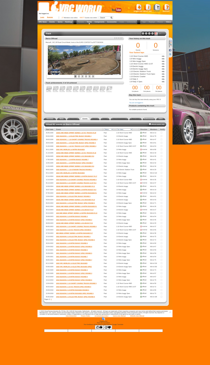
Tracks (89, 22)
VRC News (43, 22)
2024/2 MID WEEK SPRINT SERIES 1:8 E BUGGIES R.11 (75, 186)
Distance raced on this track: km (141, 34)
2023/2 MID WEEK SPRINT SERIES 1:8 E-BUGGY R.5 (74, 223)
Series (60, 22)
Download (138, 8)
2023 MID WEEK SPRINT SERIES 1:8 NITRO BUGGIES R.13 (76, 213)
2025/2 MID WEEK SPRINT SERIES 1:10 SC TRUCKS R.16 (76, 153)
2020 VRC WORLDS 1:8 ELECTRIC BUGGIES (71, 263)
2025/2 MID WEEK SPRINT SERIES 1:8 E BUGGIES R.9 (75, 156)
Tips (144, 22)
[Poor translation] (108, 327)
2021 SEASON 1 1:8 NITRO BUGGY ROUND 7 (72, 256)
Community (131, 22)
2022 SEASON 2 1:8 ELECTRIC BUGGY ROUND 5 (73, 236)
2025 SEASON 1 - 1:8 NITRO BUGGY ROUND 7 (72, 159)
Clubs (121, 22)
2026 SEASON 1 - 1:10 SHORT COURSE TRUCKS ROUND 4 (76, 139)
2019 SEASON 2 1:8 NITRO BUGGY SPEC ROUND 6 (74, 280)
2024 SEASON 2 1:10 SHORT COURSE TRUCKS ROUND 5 (76, 179)
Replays (152, 22)
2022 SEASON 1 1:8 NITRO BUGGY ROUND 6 (72, 243)
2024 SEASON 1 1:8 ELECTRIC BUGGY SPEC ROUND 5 (75, 203)
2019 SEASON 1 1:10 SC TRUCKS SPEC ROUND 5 (73, 287)
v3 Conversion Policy (101, 316)
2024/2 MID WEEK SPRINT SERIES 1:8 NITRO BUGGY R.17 (76, 176)
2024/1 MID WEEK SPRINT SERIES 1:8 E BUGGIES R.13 (75, 200)
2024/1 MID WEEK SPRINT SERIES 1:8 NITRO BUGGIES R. (76, 193)
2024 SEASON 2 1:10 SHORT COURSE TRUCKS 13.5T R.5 (76, 183)
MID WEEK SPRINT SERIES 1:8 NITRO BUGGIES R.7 (74, 233)
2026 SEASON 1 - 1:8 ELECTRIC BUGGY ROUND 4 (73, 136)
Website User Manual (137, 316)
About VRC (147, 8)
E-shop (157, 8)
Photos (160, 22)
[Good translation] (99, 327)
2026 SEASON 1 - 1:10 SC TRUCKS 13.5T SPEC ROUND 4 (76, 146)
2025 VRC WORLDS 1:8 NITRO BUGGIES (70, 149)
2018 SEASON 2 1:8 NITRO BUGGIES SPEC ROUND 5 (74, 293)
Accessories (112, 22)
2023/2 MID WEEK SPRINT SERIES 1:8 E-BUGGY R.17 (74, 210)
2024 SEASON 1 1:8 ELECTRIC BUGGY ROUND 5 (73, 196)
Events (52, 22)
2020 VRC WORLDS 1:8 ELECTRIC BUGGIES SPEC (74, 266)
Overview (50, 119)
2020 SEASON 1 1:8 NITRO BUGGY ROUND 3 (72, 270)
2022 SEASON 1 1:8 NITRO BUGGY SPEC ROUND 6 (74, 246)
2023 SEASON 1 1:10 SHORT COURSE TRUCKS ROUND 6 (76, 226)
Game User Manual (119, 316)
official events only (157, 124)
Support (166, 8)
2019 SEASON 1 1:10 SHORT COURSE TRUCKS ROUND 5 (76, 283)
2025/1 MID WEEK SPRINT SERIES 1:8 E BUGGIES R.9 (75, 166)
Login (42, 17)
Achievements (149, 119)
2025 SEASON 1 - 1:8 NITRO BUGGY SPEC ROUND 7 (74, 163)
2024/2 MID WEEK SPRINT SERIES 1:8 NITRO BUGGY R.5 (76, 189)
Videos (168, 22)
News (61, 119)
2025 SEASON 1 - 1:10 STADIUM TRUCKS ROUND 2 (74, 169)
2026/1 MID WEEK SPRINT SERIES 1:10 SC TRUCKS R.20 (76, 133)
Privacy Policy (85, 316)
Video (161, 119)
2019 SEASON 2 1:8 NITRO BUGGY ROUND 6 (72, 276)
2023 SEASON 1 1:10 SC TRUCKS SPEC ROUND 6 (73, 230)
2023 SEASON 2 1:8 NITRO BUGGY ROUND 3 (72, 216)
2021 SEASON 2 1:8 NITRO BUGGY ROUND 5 (72, 250)
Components (99, 22)
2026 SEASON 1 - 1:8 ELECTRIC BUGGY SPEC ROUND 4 (76, 143)
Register (50, 17)
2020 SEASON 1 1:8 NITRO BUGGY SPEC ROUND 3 (74, 273)
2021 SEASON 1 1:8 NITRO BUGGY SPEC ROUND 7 (74, 260)
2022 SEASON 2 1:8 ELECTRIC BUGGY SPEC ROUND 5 (75, 240)
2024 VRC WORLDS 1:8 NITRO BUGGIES (70, 173)
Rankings (68, 22)
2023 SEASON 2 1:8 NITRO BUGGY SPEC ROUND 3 (74, 220)
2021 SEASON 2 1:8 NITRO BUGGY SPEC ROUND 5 (74, 253)
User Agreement (71, 316)
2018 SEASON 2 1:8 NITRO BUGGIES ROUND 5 (72, 290)
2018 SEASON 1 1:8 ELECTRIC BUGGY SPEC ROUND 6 (75, 297)
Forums (81, 22)
